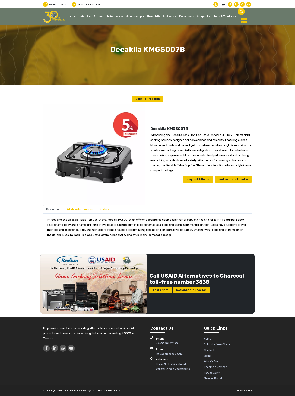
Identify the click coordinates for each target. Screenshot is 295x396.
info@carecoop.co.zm (86, 4)
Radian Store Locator (233, 179)
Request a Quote (197, 179)
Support (203, 16)
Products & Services (107, 16)
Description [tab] (53, 209)
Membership (134, 16)
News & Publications (161, 16)
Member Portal (213, 378)
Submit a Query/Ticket (218, 344)
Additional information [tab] (80, 209)
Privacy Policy (244, 390)
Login (219, 4)
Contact (209, 349)
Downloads (186, 16)
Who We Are (211, 361)
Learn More (161, 289)
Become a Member (215, 367)
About (84, 16)
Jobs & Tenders (224, 16)
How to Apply (212, 372)
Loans (207, 355)
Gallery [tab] (104, 209)
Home (73, 16)
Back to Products (147, 98)
